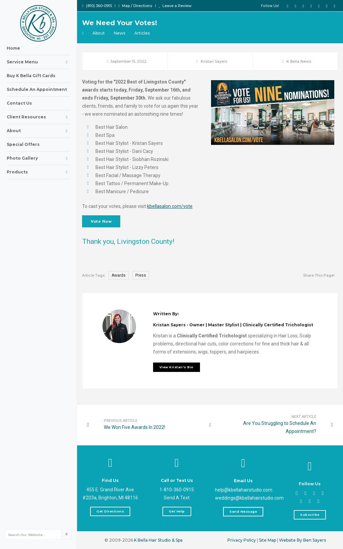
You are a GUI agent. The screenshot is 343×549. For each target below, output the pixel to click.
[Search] (66, 534)
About (38, 130)
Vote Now (101, 221)
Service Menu (38, 62)
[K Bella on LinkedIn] (326, 5)
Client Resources (38, 117)
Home (13, 48)
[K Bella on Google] (319, 5)
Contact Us (19, 103)
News (119, 33)
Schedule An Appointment (37, 89)
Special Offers (23, 144)
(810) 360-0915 (97, 5)
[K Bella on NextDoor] (334, 5)
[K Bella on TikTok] (295, 5)
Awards (119, 275)
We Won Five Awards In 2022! (139, 427)
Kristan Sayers (214, 61)
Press (140, 275)
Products (38, 172)
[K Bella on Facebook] (287, 5)
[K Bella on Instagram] (310, 5)
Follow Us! (270, 6)
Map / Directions (135, 5)
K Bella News (298, 61)
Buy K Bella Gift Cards (31, 75)
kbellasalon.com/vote (170, 206)
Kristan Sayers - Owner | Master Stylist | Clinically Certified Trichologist (233, 375)
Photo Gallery (38, 158)
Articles (142, 33)
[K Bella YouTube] (303, 5)
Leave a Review (175, 5)
